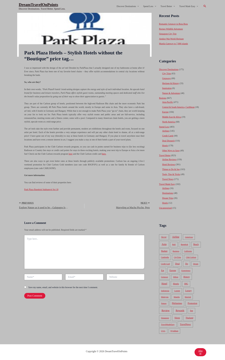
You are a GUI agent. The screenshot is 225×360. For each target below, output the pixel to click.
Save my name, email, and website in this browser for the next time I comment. (63, 287)
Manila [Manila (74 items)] (177, 297)
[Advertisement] (112, 36)
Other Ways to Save (171, 150)
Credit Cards (167, 136)
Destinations (167, 193)
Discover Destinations (128, 6)
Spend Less (149, 6)
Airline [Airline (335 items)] (175, 237)
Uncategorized (165, 208)
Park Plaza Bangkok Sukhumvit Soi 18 (41, 189)
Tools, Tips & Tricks (171, 174)
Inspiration (167, 88)
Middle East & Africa (171, 117)
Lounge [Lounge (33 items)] (177, 291)
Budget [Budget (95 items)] (164, 251)
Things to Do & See (171, 169)
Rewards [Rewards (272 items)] (180, 310)
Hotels (165, 145)
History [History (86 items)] (186, 277)
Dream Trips (167, 198)
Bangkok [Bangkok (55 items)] (184, 244)
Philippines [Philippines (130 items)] (177, 303)
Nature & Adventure (171, 93)
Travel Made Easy (188, 6)
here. (104, 154)
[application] (137, 6)
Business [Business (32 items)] (176, 251)
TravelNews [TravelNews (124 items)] (185, 324)
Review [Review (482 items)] (166, 310)
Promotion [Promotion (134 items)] (192, 303)
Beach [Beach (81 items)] (196, 244)
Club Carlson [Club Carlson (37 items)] (191, 257)
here (70, 154)
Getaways (166, 78)
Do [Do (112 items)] (186, 263)
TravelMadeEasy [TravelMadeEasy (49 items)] (168, 324)
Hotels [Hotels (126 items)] (176, 283)
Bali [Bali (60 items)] (174, 244)
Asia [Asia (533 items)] (164, 244)
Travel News (167, 179)
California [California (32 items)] (188, 251)
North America (168, 122)
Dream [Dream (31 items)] (195, 264)
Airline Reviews (169, 159)
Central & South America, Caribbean (178, 107)
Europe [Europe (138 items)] (173, 270)
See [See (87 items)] (191, 311)
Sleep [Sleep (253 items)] (177, 317)
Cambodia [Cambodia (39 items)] (165, 257)
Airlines (165, 131)
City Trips (166, 73)
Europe (165, 112)
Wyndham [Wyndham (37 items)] (174, 331)
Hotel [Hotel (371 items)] (164, 283)
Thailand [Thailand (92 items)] (189, 318)
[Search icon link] (204, 6)
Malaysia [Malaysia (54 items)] (164, 297)
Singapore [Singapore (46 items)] (165, 318)
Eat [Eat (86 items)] (162, 270)
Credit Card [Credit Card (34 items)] (165, 264)
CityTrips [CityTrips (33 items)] (177, 257)
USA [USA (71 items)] (163, 331)
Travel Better (167, 6)
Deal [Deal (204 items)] (177, 263)
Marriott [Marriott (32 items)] (188, 297)
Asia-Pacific (167, 102)
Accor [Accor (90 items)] (163, 237)
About (200, 352)
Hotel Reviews (168, 164)
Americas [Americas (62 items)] (189, 237)
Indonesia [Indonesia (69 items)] (165, 291)
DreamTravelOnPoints (38, 4)
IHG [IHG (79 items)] (186, 284)
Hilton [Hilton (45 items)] (175, 277)
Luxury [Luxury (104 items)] (188, 290)
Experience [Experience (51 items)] (185, 270)
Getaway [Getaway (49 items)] (164, 277)
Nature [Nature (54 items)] (164, 303)
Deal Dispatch (168, 141)
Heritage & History (170, 83)
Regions (162, 98)
